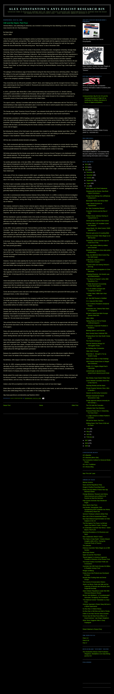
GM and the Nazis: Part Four (95, 420)
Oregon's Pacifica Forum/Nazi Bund (94, 487)
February (89, 437)
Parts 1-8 (85, 638)
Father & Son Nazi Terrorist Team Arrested (95, 613)
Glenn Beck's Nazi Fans (90, 505)
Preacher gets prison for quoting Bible (97, 233)
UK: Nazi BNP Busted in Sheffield (96, 298)
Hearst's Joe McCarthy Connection (96, 393)
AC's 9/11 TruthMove (89, 464)
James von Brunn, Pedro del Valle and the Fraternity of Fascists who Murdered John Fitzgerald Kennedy (96, 586)
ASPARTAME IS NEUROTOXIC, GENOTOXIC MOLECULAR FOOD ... (97, 373)
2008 (86, 170)
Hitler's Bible (90, 318)
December (90, 172)
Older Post (75, 405)
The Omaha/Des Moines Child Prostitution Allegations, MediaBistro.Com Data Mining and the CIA (96, 654)
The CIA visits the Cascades (94, 405)
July (88, 186)
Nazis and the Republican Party (92, 485)
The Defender (87, 545)
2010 (86, 164)
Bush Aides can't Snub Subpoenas (96, 188)
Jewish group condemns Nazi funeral (97, 221)
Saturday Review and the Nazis (95, 385)
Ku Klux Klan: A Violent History (92, 609)
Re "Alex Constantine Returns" (95, 208)
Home (41, 405)
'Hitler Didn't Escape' (92, 351)
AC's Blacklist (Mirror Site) (91, 457)
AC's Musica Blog (88, 467)
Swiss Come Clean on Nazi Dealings (97, 359)
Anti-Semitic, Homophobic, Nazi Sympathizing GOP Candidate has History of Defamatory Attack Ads (96, 509)
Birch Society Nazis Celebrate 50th (96, 333)
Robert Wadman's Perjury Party (92, 629)
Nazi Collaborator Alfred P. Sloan (93, 537)
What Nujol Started (88, 552)
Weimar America (88, 482)
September (90, 180)
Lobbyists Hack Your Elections (95, 408)
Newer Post (6, 405)
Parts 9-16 (86, 640)
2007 (86, 440)
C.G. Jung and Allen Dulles (94, 301)
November (90, 175)
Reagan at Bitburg (88, 570)
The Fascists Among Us (93, 341)
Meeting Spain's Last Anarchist (95, 330)
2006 (86, 443)
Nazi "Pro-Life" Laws (89, 473)
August (89, 183)
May (88, 431)
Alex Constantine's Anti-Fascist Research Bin (57, 8)
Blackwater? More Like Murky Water (97, 201)
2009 (86, 167)
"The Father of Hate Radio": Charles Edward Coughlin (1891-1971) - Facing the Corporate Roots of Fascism (96, 541)
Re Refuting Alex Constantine (95, 348)
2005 (86, 446)
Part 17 (85, 643)
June (88, 429)
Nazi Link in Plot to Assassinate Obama (95, 516)
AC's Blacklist (87, 455)
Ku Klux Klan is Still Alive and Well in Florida (96, 611)
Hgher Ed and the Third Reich (92, 555)
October (89, 178)
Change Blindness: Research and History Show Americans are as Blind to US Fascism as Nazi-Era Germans (95, 496)
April (88, 434)
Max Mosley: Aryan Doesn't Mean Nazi (98, 378)
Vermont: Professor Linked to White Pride (95, 514)
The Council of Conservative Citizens (94, 582)
